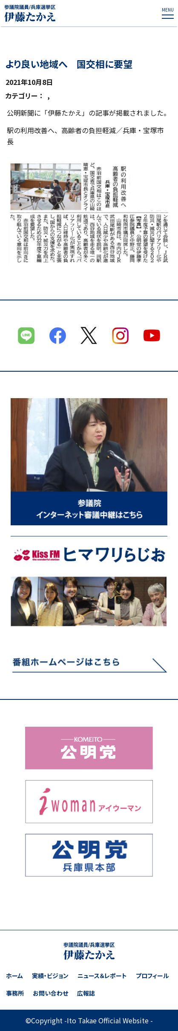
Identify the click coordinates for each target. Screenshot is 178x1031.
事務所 (15, 993)
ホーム (14, 976)
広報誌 (86, 993)
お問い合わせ (50, 993)
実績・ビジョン (50, 976)
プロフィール (152, 976)
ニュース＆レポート (102, 976)
